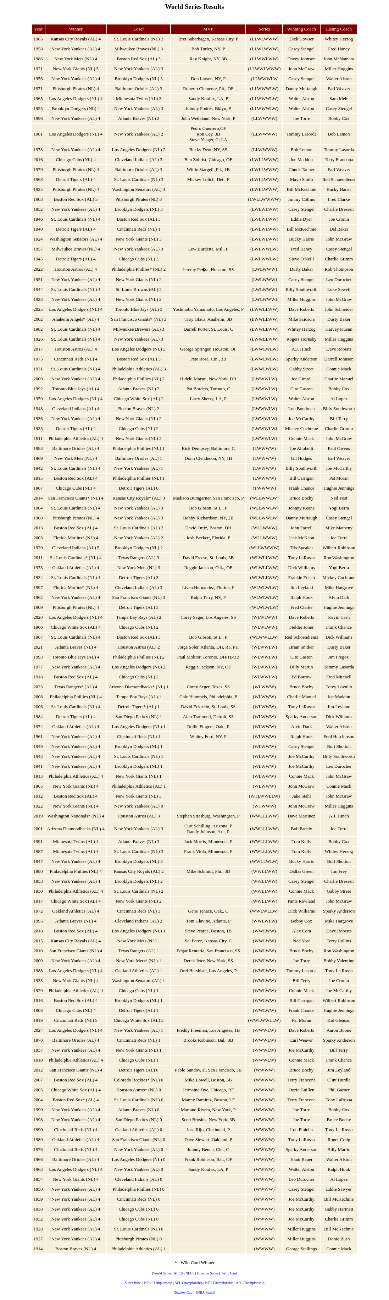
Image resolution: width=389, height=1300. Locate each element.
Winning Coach (301, 29)
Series (264, 29)
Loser (138, 29)
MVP (208, 29)
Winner (75, 29)
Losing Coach (339, 29)
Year (38, 29)
